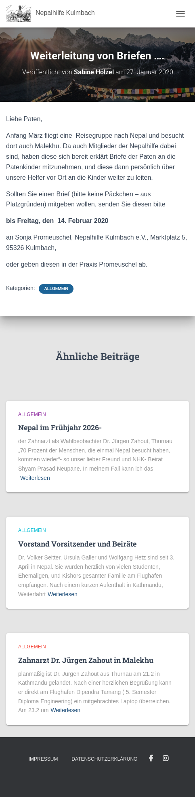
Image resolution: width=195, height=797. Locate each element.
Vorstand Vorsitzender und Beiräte (77, 544)
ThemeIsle (126, 777)
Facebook (151, 758)
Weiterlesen (35, 478)
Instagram (165, 758)
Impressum (43, 759)
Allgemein (56, 288)
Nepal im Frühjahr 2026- (60, 427)
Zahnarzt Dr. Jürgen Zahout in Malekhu (85, 660)
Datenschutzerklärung (104, 759)
